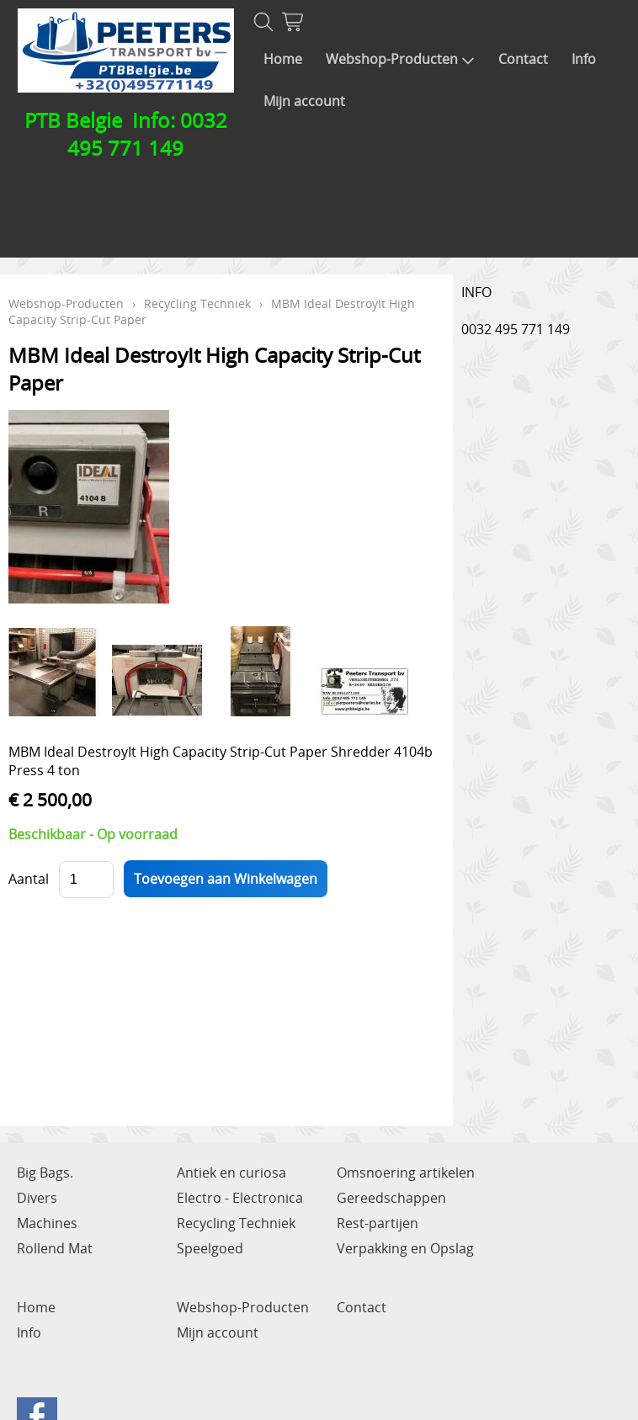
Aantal (28, 879)
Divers (37, 1198)
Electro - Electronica (240, 1198)
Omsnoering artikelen (406, 1172)
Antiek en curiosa (231, 1172)
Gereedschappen (391, 1198)
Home (282, 59)
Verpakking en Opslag (405, 1248)
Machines (47, 1223)
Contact (523, 59)
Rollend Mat (55, 1248)
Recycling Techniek (197, 303)
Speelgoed (210, 1248)
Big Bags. (45, 1172)
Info (584, 59)
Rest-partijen (377, 1223)
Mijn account (304, 101)
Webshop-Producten (400, 59)
